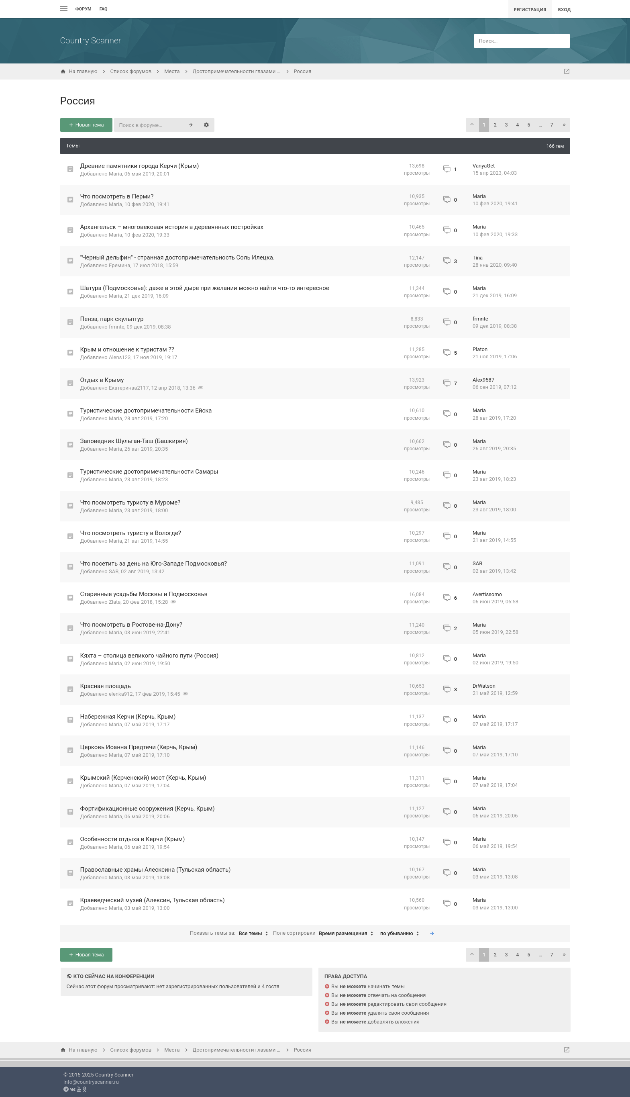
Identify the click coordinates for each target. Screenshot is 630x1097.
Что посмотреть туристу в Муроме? (130, 502)
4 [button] (517, 125)
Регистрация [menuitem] (530, 9)
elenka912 (121, 694)
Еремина (119, 265)
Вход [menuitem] (564, 9)
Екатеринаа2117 (129, 388)
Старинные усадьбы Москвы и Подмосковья (144, 594)
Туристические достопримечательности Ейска (146, 410)
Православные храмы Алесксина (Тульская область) (155, 869)
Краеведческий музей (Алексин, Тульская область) (152, 900)
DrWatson (484, 686)
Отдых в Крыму (102, 380)
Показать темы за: (231, 933)
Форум (83, 9)
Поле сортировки (325, 933)
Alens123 (119, 357)
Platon (480, 349)
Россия (78, 101)
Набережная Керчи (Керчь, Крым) (128, 716)
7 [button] (551, 125)
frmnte (116, 327)
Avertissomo (487, 594)
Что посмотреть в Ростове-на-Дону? (131, 624)
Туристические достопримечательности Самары (149, 471)
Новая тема (86, 125)
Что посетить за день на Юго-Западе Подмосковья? (153, 563)
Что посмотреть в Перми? (117, 196)
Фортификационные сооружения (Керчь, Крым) (147, 808)
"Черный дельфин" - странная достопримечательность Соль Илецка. (177, 257)
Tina (478, 258)
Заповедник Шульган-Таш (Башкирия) (134, 441)
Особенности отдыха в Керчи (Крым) (132, 839)
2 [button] (495, 125)
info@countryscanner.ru (91, 1082)
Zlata (114, 602)
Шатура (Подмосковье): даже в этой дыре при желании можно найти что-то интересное (204, 288)
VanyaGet (484, 166)
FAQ (104, 9)
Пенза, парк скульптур (112, 319)
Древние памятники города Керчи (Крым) (139, 166)
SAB (113, 571)
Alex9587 (483, 380)
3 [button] (506, 125)
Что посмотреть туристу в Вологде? (130, 533)
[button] (472, 125)
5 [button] (528, 125)
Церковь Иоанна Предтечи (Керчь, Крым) (139, 747)
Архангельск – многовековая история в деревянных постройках (172, 227)
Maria (115, 174)
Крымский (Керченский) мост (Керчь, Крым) (143, 777)
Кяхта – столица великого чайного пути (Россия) (149, 655)
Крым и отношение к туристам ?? (127, 349)
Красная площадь (105, 686)
